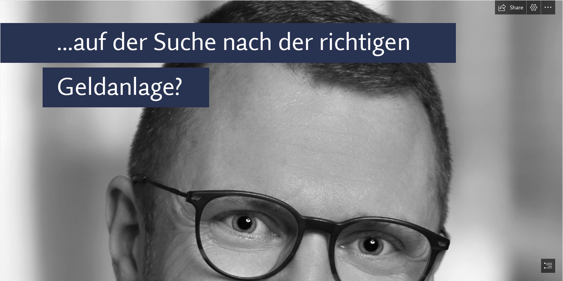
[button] (510, 7)
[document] (281, 140)
